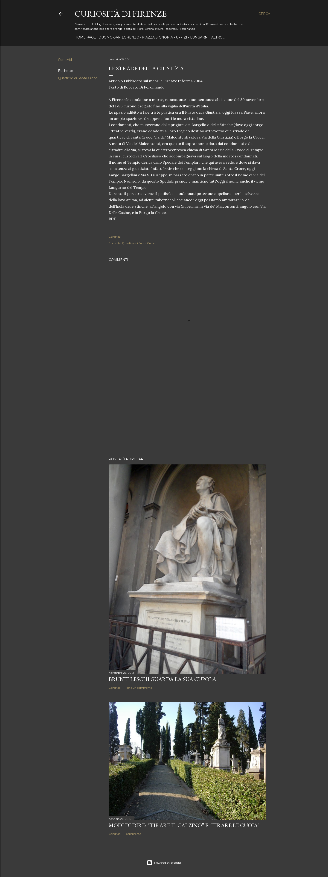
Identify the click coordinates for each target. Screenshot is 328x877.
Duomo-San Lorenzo (119, 37)
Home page (85, 37)
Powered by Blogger (164, 862)
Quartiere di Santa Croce (77, 78)
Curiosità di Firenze (121, 13)
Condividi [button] (65, 60)
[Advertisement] (187, 413)
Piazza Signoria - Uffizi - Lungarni (175, 37)
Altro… (218, 37)
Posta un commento (138, 687)
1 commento (133, 834)
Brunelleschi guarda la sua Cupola (162, 679)
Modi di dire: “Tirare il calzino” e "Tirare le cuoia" (184, 825)
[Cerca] (264, 13)
